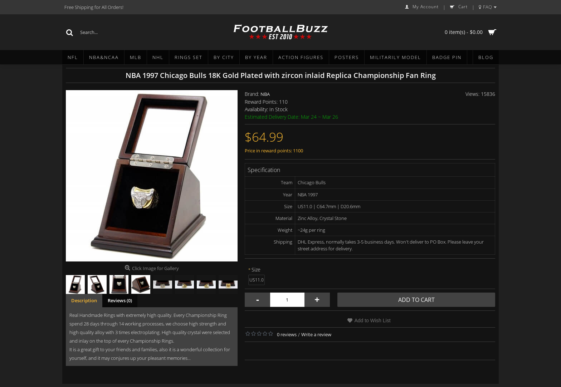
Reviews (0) (120, 300)
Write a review (316, 334)
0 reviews (287, 334)
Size (256, 269)
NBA (265, 94)
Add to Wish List (372, 320)
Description (84, 300)
